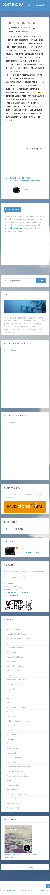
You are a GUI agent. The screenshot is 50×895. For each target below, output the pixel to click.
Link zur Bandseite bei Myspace (19, 178)
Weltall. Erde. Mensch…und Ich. (19, 639)
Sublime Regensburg (15, 666)
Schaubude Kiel (13, 808)
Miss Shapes (11, 661)
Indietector (11, 675)
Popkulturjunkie (12, 790)
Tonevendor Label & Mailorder (18, 767)
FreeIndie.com (12, 726)
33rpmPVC (11, 689)
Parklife (26, 190)
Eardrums (10, 739)
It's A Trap (10, 694)
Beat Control (11, 735)
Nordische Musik (13, 748)
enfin (9, 703)
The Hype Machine (14, 730)
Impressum (8, 584)
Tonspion (10, 780)
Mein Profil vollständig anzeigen (28, 552)
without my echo (13, 629)
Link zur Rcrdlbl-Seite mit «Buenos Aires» (23, 180)
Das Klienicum (12, 712)
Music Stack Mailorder (15, 771)
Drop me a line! (21, 578)
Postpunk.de (11, 716)
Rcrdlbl (30, 36)
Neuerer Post (6, 268)
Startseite (26, 268)
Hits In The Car (12, 652)
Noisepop (10, 698)
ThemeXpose (44, 890)
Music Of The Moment (15, 657)
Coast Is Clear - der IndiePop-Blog (18, 890)
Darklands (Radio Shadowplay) (18, 721)
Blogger (30, 867)
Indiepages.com (13, 785)
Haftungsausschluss (12, 589)
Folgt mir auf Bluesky (12, 595)
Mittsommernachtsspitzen (16, 680)
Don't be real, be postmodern (18, 634)
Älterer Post (44, 268)
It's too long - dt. (13, 762)
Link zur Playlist (10, 350)
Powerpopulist (12, 753)
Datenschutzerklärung (14, 228)
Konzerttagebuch (13, 671)
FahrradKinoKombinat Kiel (17, 794)
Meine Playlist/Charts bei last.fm (16, 592)
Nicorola (10, 643)
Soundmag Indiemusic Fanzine (18, 776)
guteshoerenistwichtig (15, 648)
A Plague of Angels (14, 758)
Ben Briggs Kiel (12, 803)
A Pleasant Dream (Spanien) (18, 707)
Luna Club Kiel (12, 799)
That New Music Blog (15, 684)
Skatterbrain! (11, 744)
